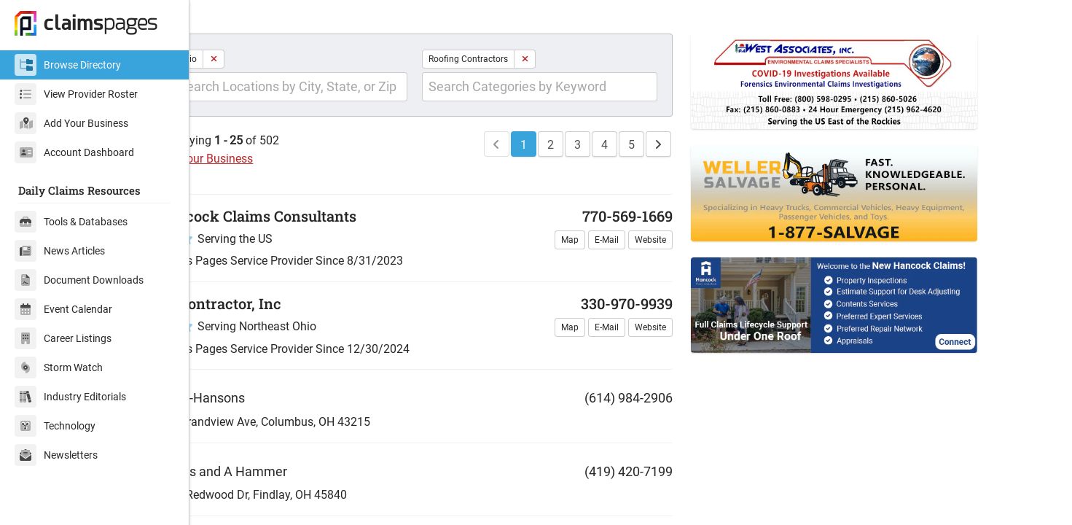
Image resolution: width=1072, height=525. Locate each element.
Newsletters (56, 455)
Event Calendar (63, 309)
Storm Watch (59, 367)
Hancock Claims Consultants (307, 244)
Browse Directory (68, 65)
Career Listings (63, 338)
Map (591, 268)
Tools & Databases (71, 222)
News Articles (60, 251)
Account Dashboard (74, 152)
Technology (55, 426)
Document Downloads (79, 280)
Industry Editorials (70, 397)
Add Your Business (71, 123)
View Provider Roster (76, 94)
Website (671, 268)
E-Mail (628, 268)
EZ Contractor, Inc (270, 331)
